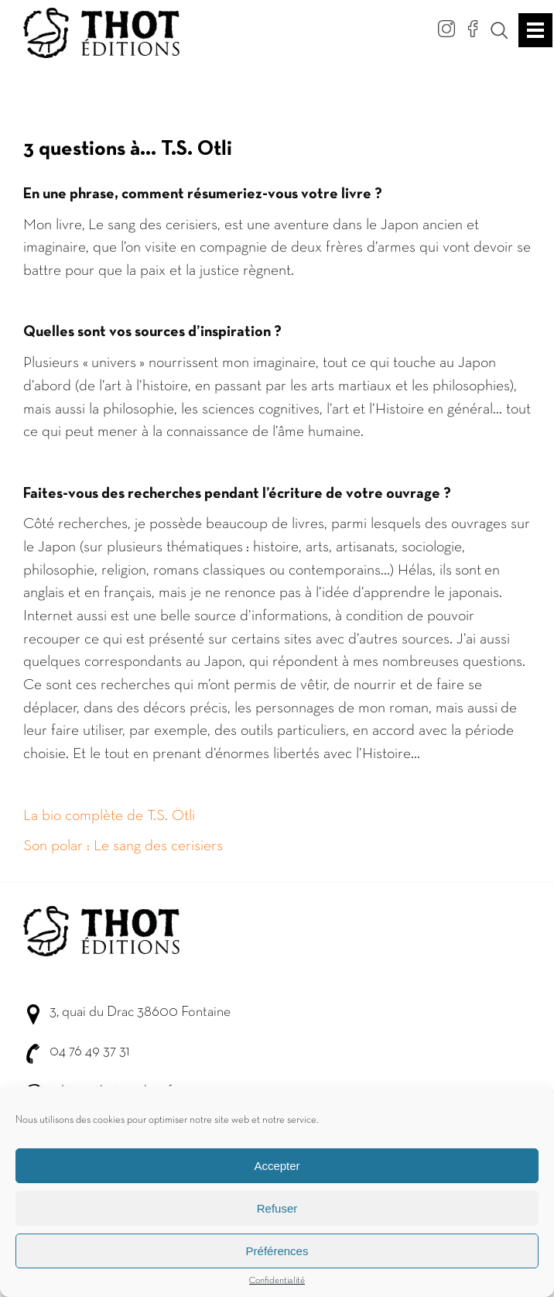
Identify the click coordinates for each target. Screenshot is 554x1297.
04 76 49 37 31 (89, 1052)
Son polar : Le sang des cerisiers (123, 846)
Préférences (277, 1252)
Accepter (276, 1167)
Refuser (277, 1209)
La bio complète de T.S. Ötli (109, 816)
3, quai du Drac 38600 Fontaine (140, 1012)
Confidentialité (277, 1282)
